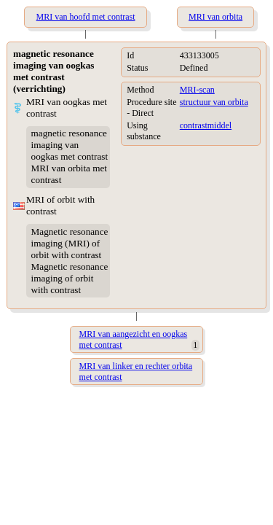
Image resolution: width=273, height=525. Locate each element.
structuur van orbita (214, 102)
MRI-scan (197, 90)
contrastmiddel (206, 125)
